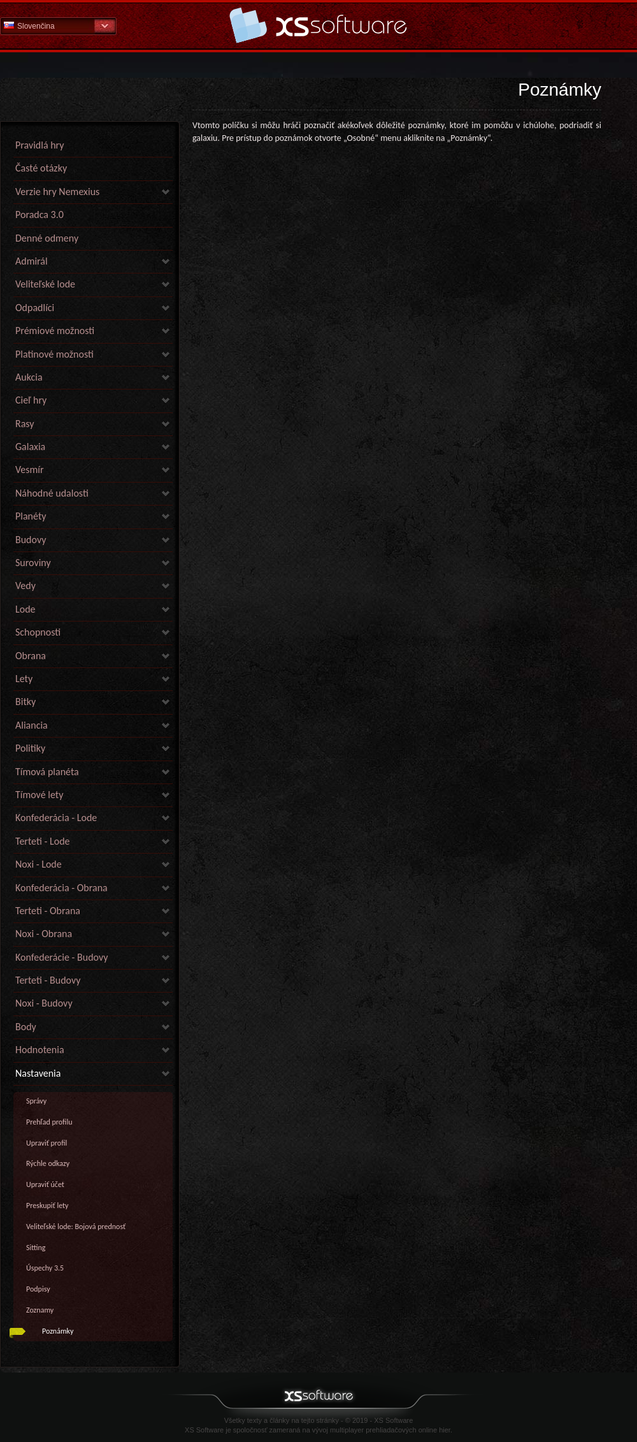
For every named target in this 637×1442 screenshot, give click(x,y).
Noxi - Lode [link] (38, 864)
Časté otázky (41, 168)
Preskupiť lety (47, 1205)
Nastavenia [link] (38, 1073)
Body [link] (25, 1027)
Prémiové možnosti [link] (54, 330)
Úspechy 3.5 (45, 1268)
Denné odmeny (46, 238)
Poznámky (57, 1331)
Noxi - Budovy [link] (44, 1003)
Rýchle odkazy (47, 1163)
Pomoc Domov (318, 25)
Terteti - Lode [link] (42, 841)
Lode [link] (25, 609)
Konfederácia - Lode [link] (56, 818)
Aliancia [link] (31, 725)
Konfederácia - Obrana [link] (61, 888)
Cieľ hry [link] (31, 400)
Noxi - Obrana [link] (43, 934)
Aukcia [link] (29, 377)
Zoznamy (40, 1310)
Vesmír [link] (29, 469)
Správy (36, 1100)
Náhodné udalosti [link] (52, 493)
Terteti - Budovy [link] (47, 980)
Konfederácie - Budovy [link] (61, 957)
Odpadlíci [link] (34, 308)
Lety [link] (23, 679)
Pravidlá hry (39, 145)
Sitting (36, 1247)
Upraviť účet (45, 1184)
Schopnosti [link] (38, 632)
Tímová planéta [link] (47, 772)
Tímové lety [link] (39, 795)
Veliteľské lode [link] (45, 284)
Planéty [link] (30, 516)
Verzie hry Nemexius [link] (57, 192)
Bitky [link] (25, 702)
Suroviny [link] (33, 563)
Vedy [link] (25, 585)
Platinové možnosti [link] (54, 354)
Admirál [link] (31, 261)
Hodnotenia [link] (39, 1050)
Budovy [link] (30, 540)
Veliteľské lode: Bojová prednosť (75, 1226)
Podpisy (38, 1289)
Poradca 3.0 (39, 214)
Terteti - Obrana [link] (47, 911)
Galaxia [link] (30, 447)
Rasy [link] (24, 424)
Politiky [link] (30, 748)
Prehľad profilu (49, 1122)
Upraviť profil (46, 1143)
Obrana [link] (30, 656)
